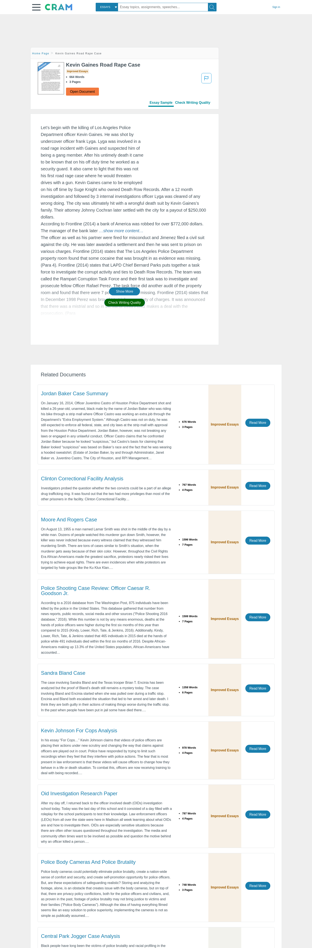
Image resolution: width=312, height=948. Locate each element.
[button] (36, 7)
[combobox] (107, 7)
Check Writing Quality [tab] (192, 102)
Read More (257, 422)
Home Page (40, 53)
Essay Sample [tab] (161, 102)
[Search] (212, 7)
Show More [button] (124, 291)
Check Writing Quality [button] (124, 302)
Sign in (276, 7)
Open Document (82, 91)
